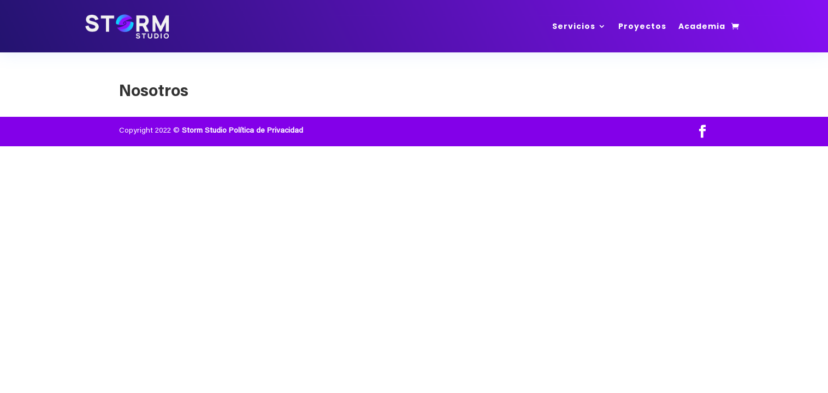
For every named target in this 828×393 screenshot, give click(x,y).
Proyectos (642, 26)
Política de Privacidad (266, 131)
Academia (701, 26)
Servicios (573, 26)
